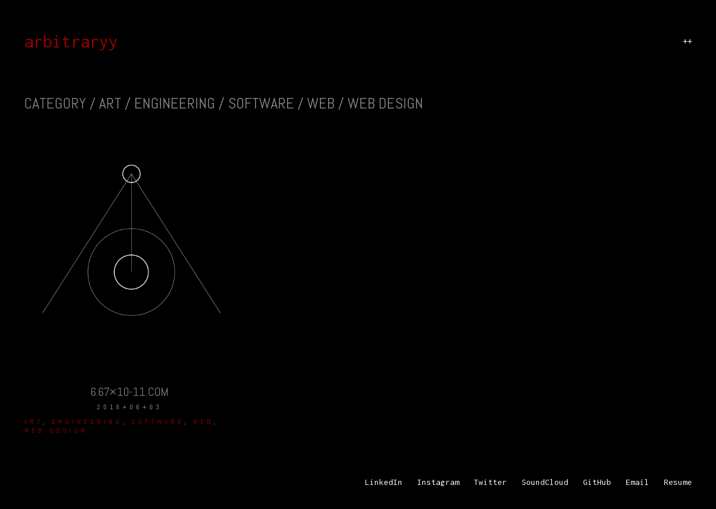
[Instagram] (438, 482)
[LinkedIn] (384, 482)
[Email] (637, 482)
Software (157, 422)
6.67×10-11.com (129, 391)
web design (56, 430)
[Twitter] (490, 482)
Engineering (87, 422)
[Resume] (678, 482)
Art (33, 422)
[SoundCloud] (544, 482)
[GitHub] (597, 482)
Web (203, 422)
